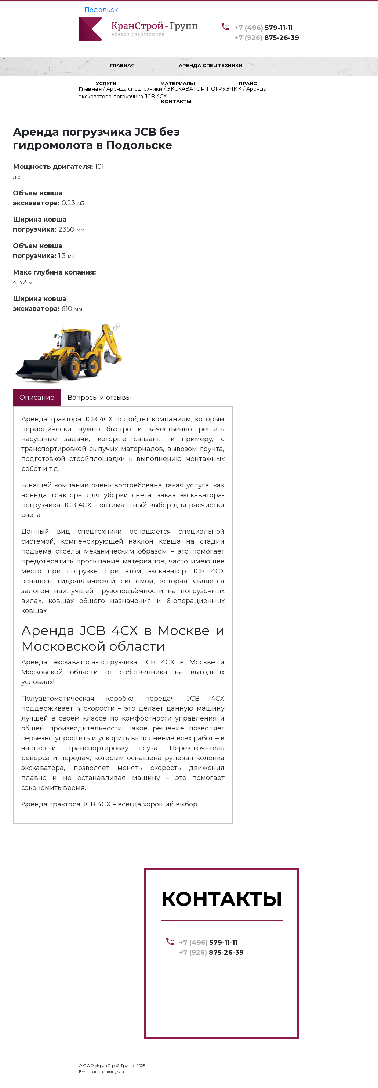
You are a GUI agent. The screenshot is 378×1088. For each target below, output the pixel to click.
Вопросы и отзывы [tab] (99, 398)
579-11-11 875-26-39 (267, 32)
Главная (90, 89)
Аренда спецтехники (134, 89)
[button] (116, 327)
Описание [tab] (36, 398)
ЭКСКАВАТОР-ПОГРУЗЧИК (204, 89)
